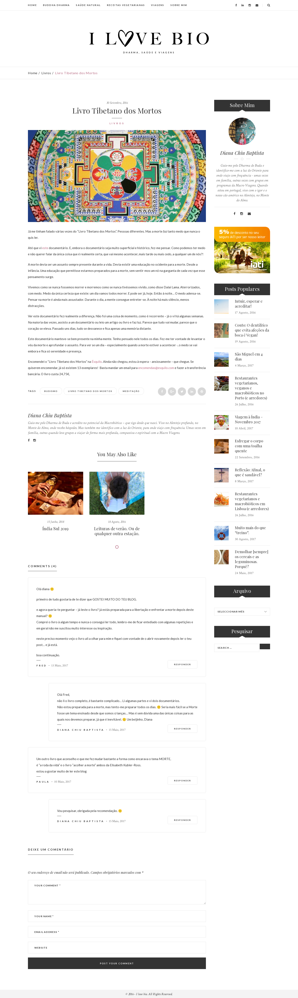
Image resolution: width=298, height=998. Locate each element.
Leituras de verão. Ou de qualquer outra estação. (117, 531)
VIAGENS (157, 5)
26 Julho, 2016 (244, 404)
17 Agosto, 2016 (245, 312)
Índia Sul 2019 (55, 528)
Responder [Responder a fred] (182, 664)
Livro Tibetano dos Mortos (90, 391)
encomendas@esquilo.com (156, 368)
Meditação (131, 391)
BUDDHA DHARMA (56, 5)
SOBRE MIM (179, 5)
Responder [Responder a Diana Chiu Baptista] (182, 728)
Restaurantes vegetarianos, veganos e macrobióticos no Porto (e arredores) (251, 388)
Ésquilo (97, 361)
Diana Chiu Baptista (50, 415)
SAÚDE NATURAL (88, 5)
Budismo (51, 391)
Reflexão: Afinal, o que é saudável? (250, 472)
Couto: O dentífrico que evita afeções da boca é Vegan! (252, 330)
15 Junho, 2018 (55, 522)
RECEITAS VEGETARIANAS (126, 5)
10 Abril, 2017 (244, 428)
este (45, 248)
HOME (32, 5)
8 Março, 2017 (244, 481)
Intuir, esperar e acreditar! (249, 304)
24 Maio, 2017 (244, 573)
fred (41, 665)
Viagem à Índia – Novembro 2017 (249, 419)
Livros (46, 73)
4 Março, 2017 (244, 365)
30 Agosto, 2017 (245, 539)
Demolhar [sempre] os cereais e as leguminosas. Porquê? (251, 559)
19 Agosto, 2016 (245, 341)
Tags (32, 391)
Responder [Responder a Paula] (182, 780)
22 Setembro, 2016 (247, 457)
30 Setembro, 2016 (117, 103)
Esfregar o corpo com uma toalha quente (249, 445)
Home (32, 73)
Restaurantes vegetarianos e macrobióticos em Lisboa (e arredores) (252, 501)
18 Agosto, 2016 (117, 522)
